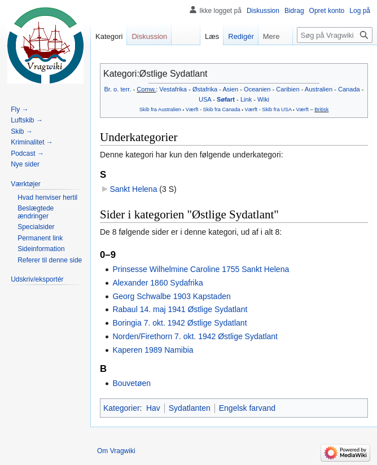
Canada (349, 89)
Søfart (226, 99)
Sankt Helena (133, 189)
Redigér (233, 36)
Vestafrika (173, 89)
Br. (108, 89)
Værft (192, 109)
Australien (318, 89)
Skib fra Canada (221, 109)
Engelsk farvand (247, 408)
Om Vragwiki (116, 451)
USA (205, 99)
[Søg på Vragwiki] (334, 35)
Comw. (146, 89)
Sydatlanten (190, 408)
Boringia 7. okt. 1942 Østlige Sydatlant (179, 322)
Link (246, 99)
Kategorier (121, 408)
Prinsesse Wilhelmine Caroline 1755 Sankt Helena (200, 269)
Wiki (263, 99)
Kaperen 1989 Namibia (152, 349)
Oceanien (257, 89)
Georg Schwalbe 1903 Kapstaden (171, 296)
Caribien (287, 89)
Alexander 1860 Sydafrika (157, 282)
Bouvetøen (131, 383)
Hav (153, 408)
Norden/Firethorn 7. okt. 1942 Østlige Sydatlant (195, 336)
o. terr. (122, 89)
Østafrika (204, 89)
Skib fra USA (276, 109)
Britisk (321, 109)
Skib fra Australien (160, 109)
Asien (230, 89)
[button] (26, 184)
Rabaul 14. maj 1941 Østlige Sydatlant (179, 309)
